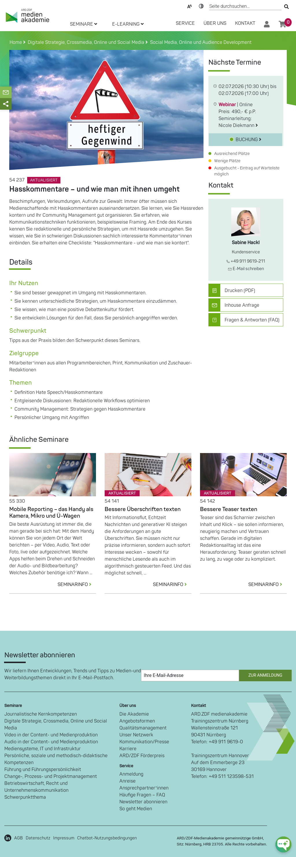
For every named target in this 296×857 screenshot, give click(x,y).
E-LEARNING (128, 24)
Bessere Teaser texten (228, 509)
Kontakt (245, 23)
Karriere (127, 749)
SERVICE (185, 23)
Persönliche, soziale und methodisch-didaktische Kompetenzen (56, 759)
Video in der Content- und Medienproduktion (51, 735)
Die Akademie (134, 714)
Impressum (63, 838)
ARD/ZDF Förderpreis (141, 756)
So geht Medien (135, 809)
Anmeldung (131, 774)
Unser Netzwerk (136, 735)
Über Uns (215, 23)
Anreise (127, 781)
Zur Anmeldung (265, 675)
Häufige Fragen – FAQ (142, 795)
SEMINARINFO (77, 584)
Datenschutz (38, 838)
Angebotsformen (137, 721)
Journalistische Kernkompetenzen (40, 714)
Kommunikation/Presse (144, 742)
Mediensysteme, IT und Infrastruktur (42, 749)
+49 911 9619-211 (245, 261)
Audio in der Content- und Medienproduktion (51, 742)
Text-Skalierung (189, 5)
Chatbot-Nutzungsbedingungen (107, 838)
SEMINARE (83, 24)
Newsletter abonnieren (143, 802)
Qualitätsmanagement (142, 728)
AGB (18, 838)
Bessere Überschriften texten (143, 509)
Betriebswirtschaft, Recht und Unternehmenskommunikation (36, 787)
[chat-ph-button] (283, 844)
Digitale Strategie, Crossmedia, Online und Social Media (55, 724)
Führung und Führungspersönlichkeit (42, 769)
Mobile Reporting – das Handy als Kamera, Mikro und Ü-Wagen (51, 512)
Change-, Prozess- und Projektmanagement (50, 776)
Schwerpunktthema (25, 797)
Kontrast (201, 5)
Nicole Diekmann (238, 125)
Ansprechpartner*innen (144, 788)
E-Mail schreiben (246, 268)
